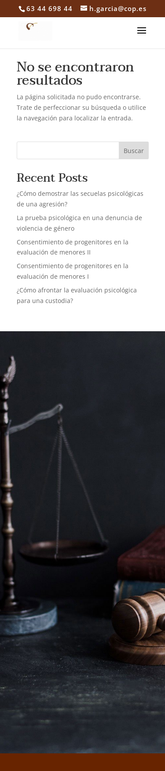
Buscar (134, 150)
